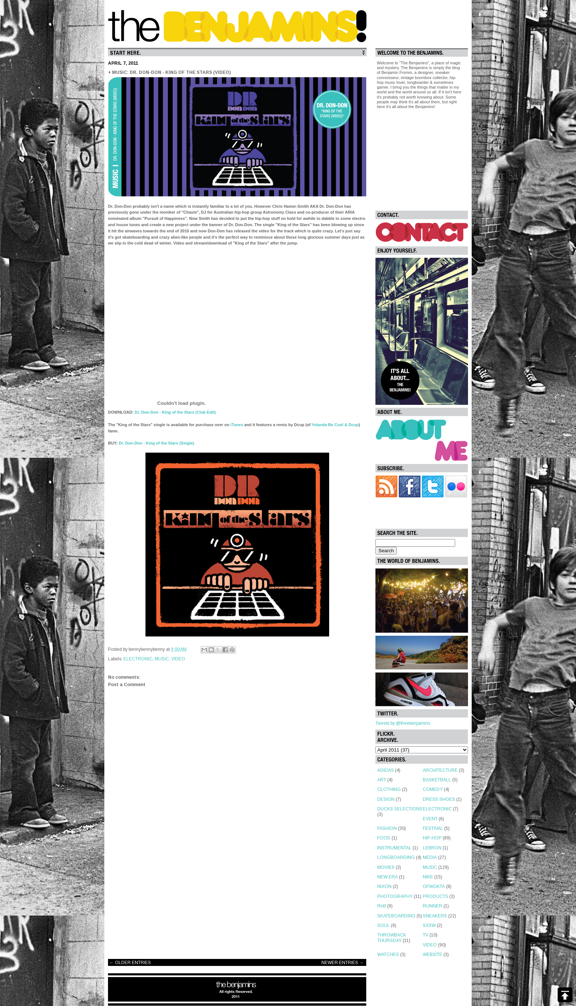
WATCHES (388, 954)
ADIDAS (385, 770)
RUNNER (432, 906)
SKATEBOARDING (396, 915)
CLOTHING (389, 789)
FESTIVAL (433, 828)
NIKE (428, 877)
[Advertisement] (237, 895)
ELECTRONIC (137, 658)
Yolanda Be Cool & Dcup (335, 424)
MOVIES (386, 867)
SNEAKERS (435, 915)
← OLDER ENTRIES (130, 962)
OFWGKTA (434, 886)
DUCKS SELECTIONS (399, 808)
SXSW (429, 925)
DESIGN (386, 799)
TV (425, 935)
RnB (381, 906)
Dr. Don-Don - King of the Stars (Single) (156, 443)
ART (381, 779)
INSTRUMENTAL (394, 847)
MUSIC (162, 658)
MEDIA (430, 857)
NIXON (384, 886)
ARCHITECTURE (440, 770)
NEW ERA (387, 877)
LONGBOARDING (396, 857)
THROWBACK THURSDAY (391, 937)
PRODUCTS (435, 896)
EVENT (430, 818)
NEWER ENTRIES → (342, 962)
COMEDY (433, 789)
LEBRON (432, 847)
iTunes (236, 424)
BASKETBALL (437, 779)
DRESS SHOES (439, 799)
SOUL (383, 925)
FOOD (383, 838)
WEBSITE (432, 954)
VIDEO (178, 658)
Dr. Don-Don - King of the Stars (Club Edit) (175, 412)
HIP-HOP (432, 838)
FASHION (387, 828)
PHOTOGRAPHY (395, 896)
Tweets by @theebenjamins (402, 723)
